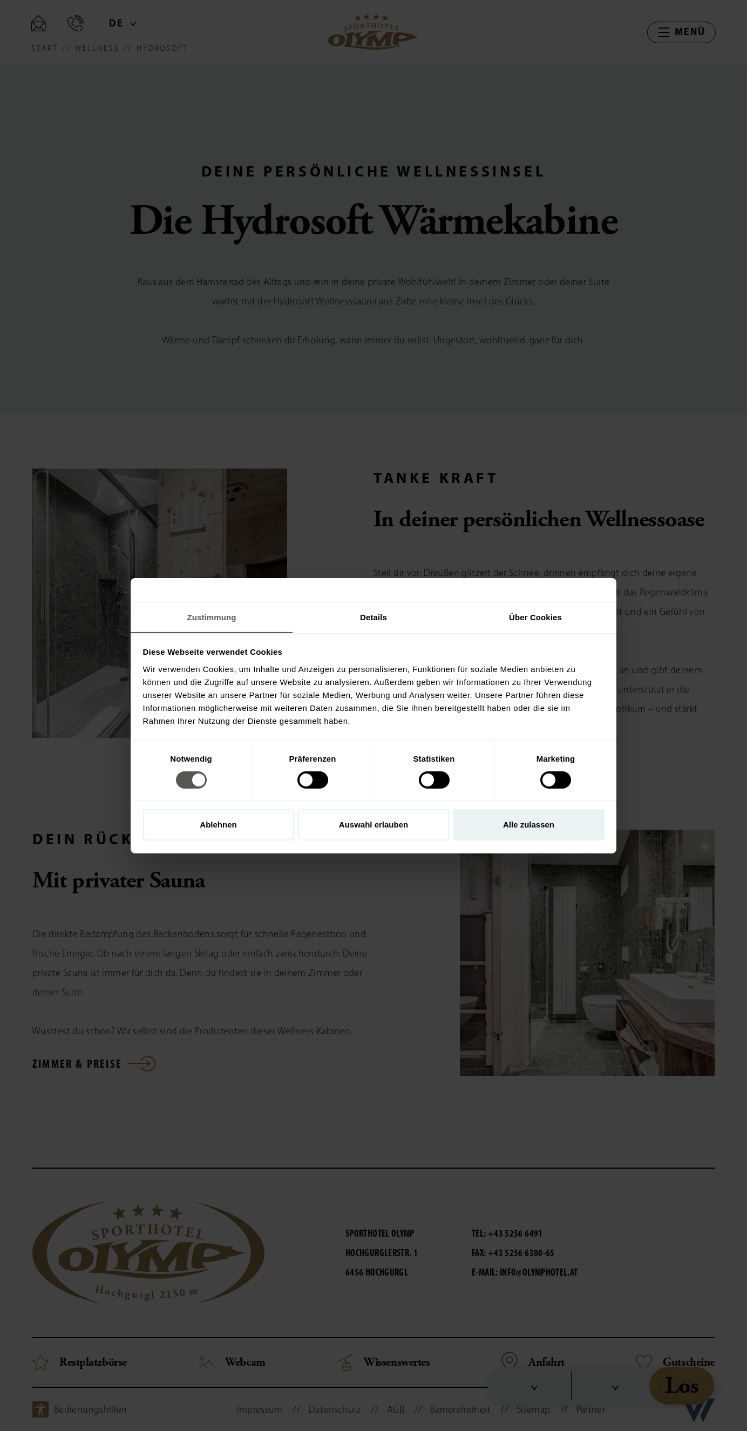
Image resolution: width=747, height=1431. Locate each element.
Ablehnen (218, 825)
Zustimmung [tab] (211, 616)
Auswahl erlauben (373, 825)
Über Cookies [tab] (535, 616)
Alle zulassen (528, 825)
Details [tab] (373, 616)
